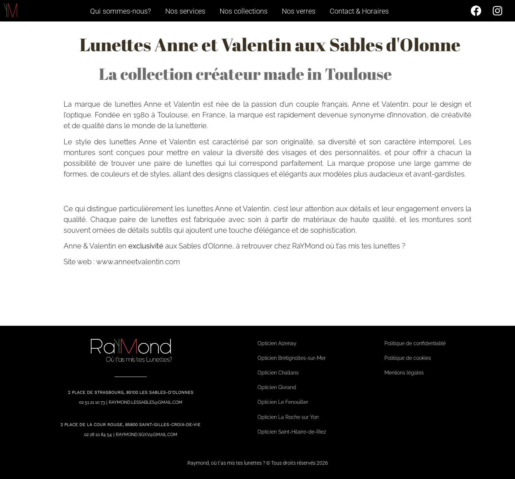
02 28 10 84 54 (98, 434)
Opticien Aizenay (277, 343)
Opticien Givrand (277, 387)
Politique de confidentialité (415, 343)
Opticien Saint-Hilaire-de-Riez (292, 432)
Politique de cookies (407, 358)
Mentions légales (404, 373)
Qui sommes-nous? (120, 11)
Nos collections (244, 11)
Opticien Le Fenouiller (283, 402)
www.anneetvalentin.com (164, 261)
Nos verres (298, 11)
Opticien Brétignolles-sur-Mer (292, 358)
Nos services (185, 11)
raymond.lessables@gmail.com (145, 402)
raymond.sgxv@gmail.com (146, 434)
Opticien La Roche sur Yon (288, 417)
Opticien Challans (278, 373)
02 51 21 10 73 (92, 402)
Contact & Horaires (359, 11)
